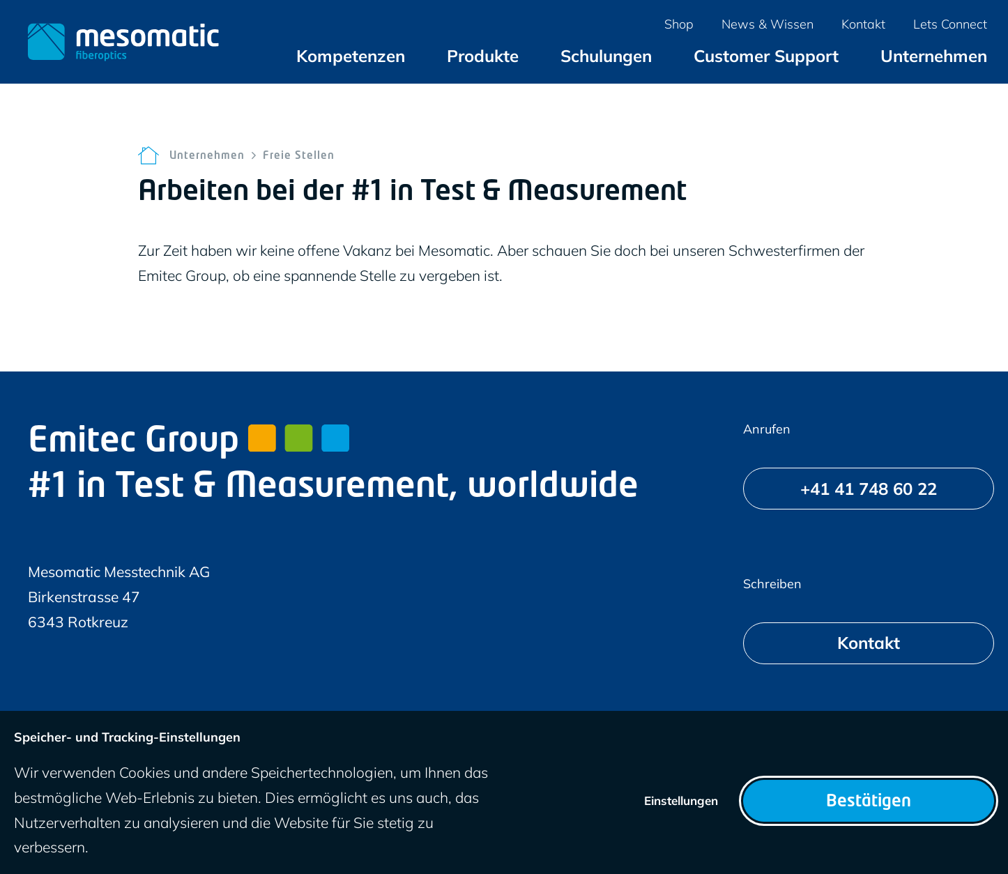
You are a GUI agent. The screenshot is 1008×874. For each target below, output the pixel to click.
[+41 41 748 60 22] (868, 488)
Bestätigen (868, 802)
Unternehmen (207, 156)
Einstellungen (681, 800)
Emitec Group (188, 442)
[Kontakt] (868, 643)
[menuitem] (350, 55)
